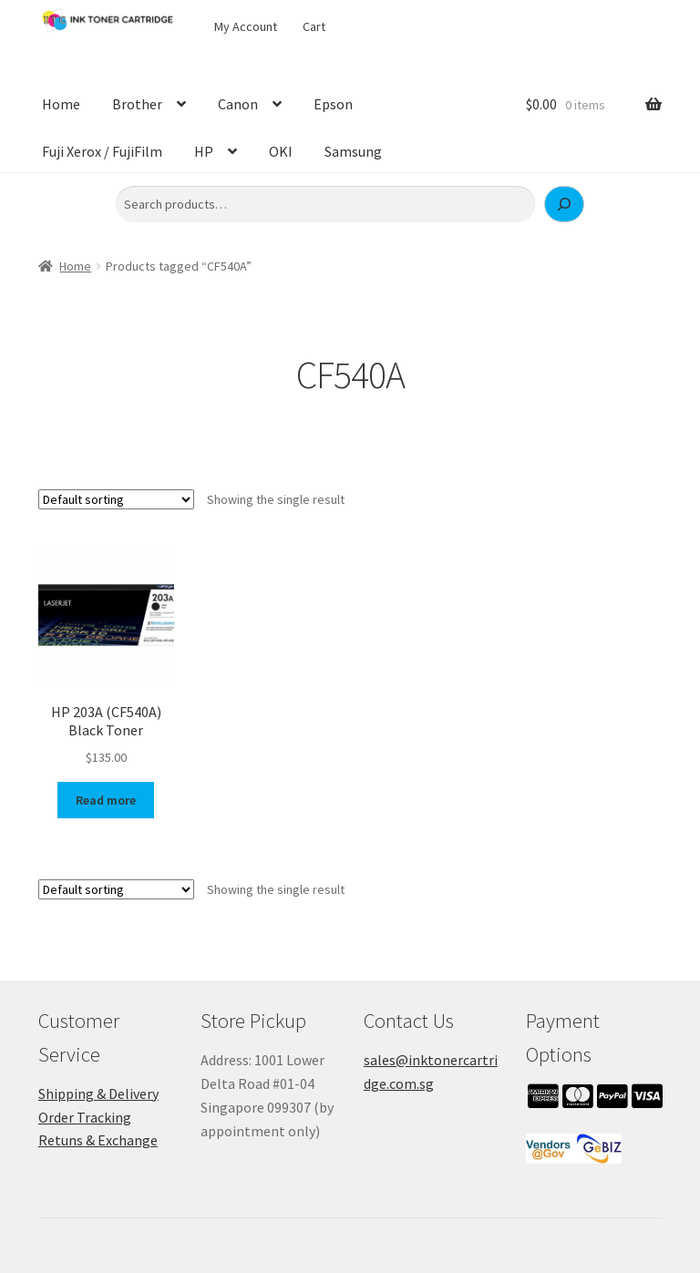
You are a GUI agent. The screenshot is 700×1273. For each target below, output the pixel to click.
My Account (245, 26)
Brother (137, 104)
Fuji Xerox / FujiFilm (102, 151)
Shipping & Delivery (98, 1093)
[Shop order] (116, 499)
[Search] (564, 204)
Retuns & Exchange (98, 1140)
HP (203, 151)
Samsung (353, 151)
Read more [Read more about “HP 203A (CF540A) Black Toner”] (106, 800)
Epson (333, 104)
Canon (238, 104)
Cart (314, 26)
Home (61, 104)
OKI (281, 151)
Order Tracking (84, 1117)
